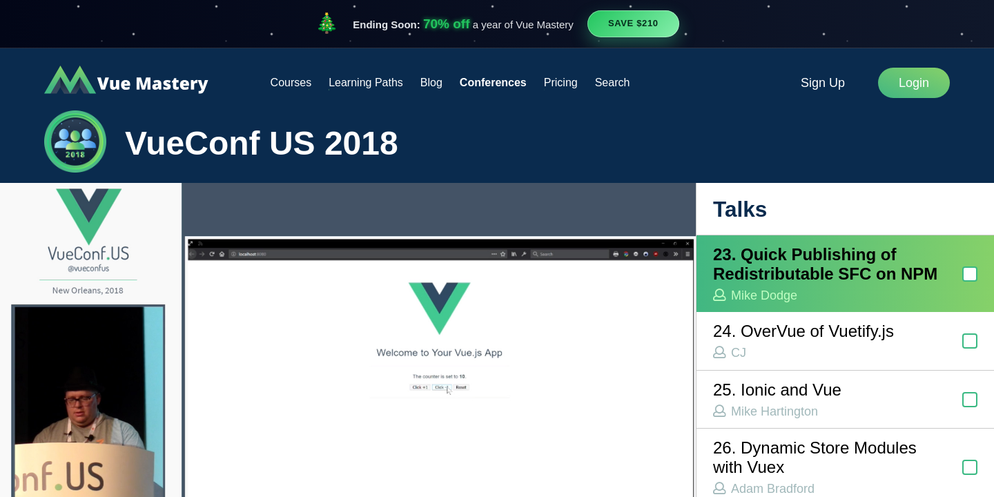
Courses (291, 82)
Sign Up (823, 83)
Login (914, 83)
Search (612, 82)
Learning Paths (366, 82)
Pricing (561, 82)
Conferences (493, 82)
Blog (431, 82)
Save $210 (633, 23)
